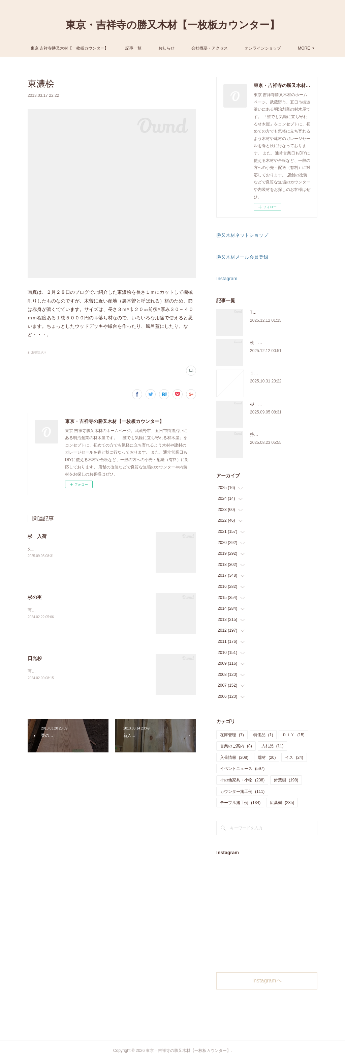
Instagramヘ (267, 980)
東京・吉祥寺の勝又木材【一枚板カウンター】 (173, 24)
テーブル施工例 (240, 802)
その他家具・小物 (242, 780)
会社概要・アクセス (236, 48)
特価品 (263, 735)
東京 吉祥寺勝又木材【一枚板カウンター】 (96, 48)
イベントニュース (242, 768)
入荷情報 (234, 757)
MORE (277, 48)
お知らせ (193, 48)
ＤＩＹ (293, 735)
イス (294, 757)
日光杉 (35, 658)
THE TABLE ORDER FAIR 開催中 (280, 312)
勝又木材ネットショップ (242, 235)
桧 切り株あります (268, 342)
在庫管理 (232, 735)
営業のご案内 (236, 746)
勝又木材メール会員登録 (242, 257)
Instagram (226, 278)
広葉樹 (282, 802)
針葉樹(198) (36, 352)
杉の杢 (35, 597)
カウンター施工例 (242, 791)
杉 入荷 (37, 536)
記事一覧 (160, 48)
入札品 (272, 746)
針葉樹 (286, 780)
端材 (267, 757)
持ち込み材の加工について (274, 434)
